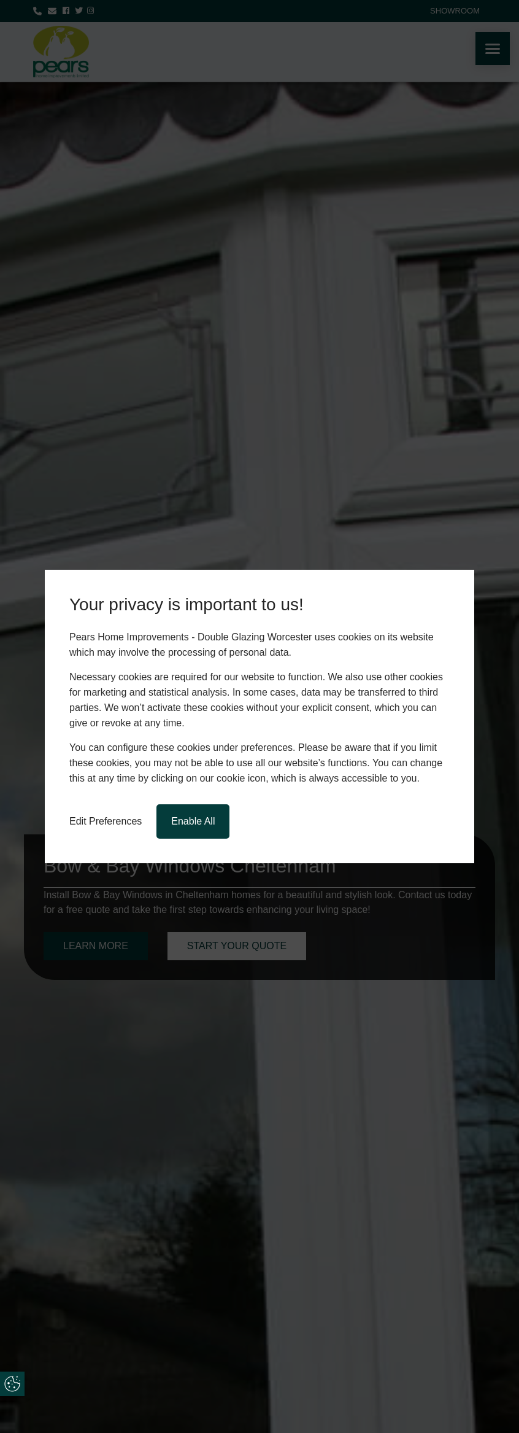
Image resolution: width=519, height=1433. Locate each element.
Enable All (193, 821)
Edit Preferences (105, 821)
